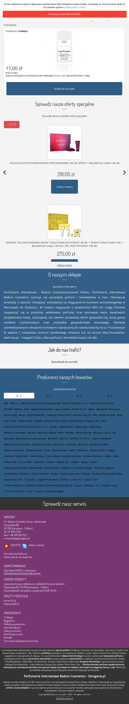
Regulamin (9, 620)
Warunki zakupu (12, 627)
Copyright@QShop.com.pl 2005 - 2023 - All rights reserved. (64, 694)
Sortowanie (10, 25)
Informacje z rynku (13, 634)
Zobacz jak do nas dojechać (18, 557)
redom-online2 (36, 545)
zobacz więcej (64, 265)
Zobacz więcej (64, 186)
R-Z (110, 395)
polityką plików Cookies (75, 7)
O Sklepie (8, 617)
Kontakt (8, 637)
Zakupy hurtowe (12, 631)
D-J (49, 395)
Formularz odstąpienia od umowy (21, 641)
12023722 (16, 545)
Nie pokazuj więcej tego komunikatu (65, 14)
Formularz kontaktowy (15, 553)
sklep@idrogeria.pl (20, 538)
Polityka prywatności (14, 624)
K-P (80, 395)
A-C (19, 395)
